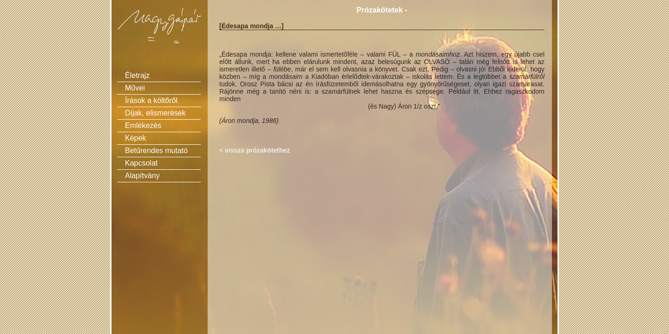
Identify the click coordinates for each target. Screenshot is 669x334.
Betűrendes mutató (156, 150)
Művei (135, 88)
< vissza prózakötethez (254, 150)
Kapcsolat (141, 163)
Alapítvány (142, 176)
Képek (135, 138)
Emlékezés (143, 125)
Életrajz (137, 75)
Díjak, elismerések (155, 113)
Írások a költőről (151, 100)
